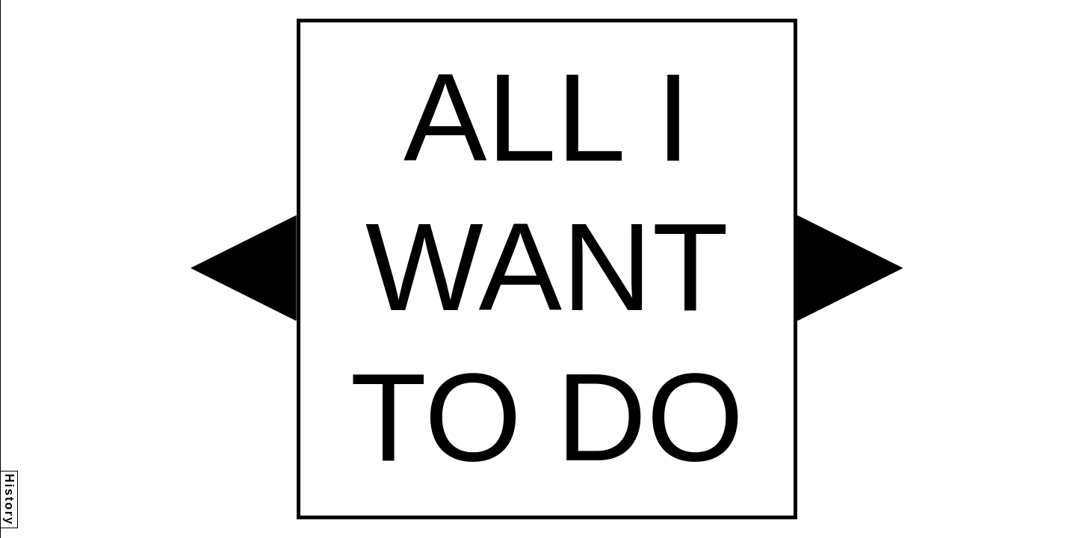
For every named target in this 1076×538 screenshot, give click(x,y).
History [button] (9, 499)
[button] (244, 268)
